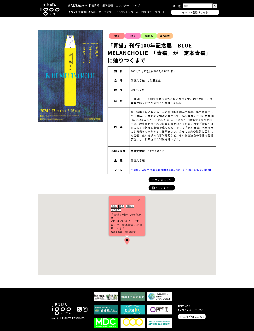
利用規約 (184, 306)
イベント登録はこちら (192, 317)
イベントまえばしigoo (61, 309)
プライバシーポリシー (192, 310)
